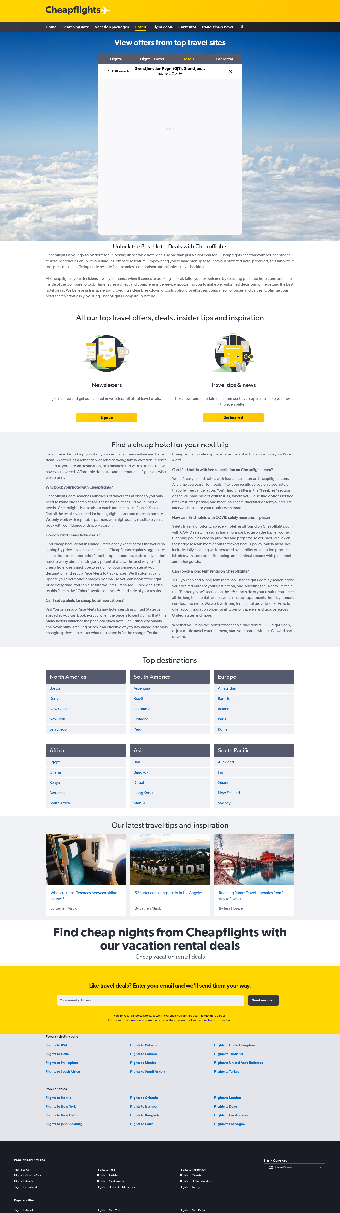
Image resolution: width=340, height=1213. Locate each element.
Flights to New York (61, 1106)
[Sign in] (242, 27)
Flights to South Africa (63, 1071)
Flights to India (57, 1054)
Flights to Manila (59, 1098)
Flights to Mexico (143, 1063)
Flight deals (162, 27)
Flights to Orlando (144, 1098)
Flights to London (227, 1098)
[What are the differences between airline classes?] (86, 859)
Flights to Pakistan (144, 1045)
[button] (116, 59)
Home (51, 27)
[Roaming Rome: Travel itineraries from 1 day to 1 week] (254, 859)
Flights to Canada (143, 1054)
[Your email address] (151, 1000)
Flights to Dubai (226, 1106)
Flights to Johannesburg (64, 1124)
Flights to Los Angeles (231, 1115)
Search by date (75, 27)
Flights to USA (57, 1045)
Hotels (140, 27)
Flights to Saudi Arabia (147, 1071)
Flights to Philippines (62, 1063)
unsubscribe (210, 1020)
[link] (106, 417)
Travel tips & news (217, 27)
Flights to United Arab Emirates (238, 1063)
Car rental (187, 27)
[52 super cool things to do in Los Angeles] (170, 859)
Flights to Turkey (227, 1071)
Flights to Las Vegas (229, 1124)
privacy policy (138, 1020)
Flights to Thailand (228, 1054)
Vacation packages (112, 27)
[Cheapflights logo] (73, 10)
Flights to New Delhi (61, 1115)
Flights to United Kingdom (234, 1045)
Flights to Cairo (141, 1124)
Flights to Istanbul (144, 1106)
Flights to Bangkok (144, 1115)
